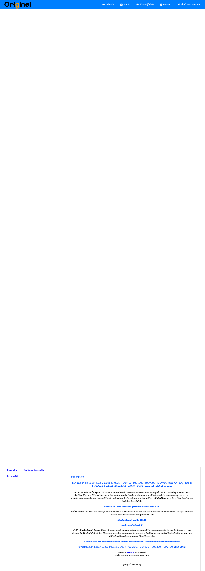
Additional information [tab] (34, 470)
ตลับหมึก (130, 552)
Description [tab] (12, 470)
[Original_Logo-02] (17, 2)
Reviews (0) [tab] (12, 476)
